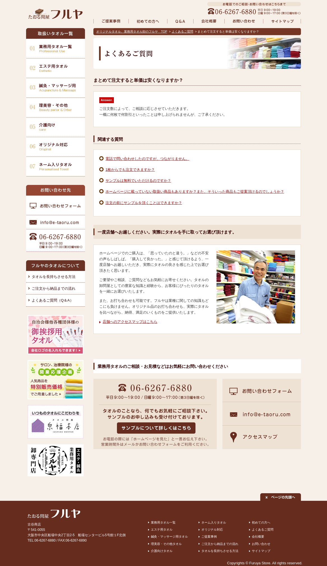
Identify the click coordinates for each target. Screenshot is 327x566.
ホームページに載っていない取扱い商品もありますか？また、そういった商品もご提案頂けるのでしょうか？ (194, 191)
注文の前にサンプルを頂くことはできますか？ (143, 203)
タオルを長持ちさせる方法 (53, 277)
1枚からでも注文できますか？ (130, 169)
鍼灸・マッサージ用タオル (169, 536)
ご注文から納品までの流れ (53, 288)
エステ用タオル (161, 529)
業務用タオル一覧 (163, 522)
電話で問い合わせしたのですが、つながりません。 (147, 159)
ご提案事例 (209, 536)
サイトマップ (261, 551)
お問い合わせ (261, 543)
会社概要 (258, 536)
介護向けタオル (161, 551)
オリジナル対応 (212, 529)
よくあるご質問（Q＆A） (52, 300)
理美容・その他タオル (166, 543)
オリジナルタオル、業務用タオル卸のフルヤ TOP (131, 31)
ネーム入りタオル (213, 522)
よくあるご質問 (182, 31)
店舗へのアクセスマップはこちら (130, 322)
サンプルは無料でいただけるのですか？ (138, 180)
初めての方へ (261, 522)
